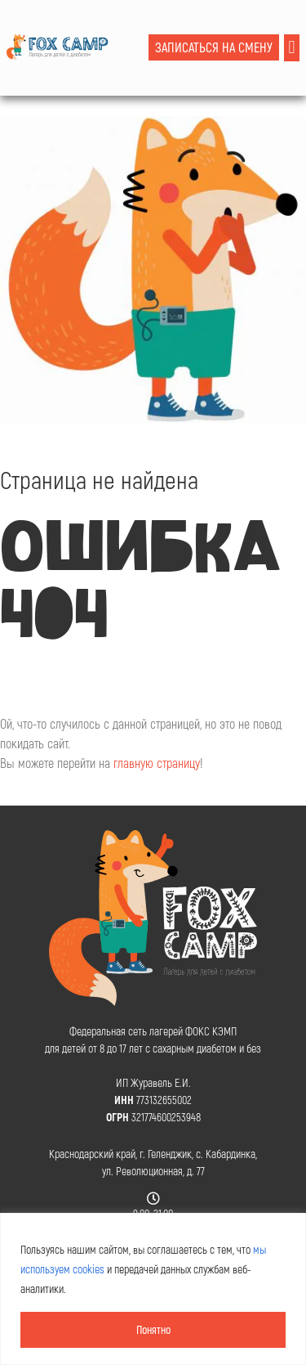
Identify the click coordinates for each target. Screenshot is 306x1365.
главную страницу (156, 762)
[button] (291, 47)
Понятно (153, 1329)
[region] (153, 1289)
